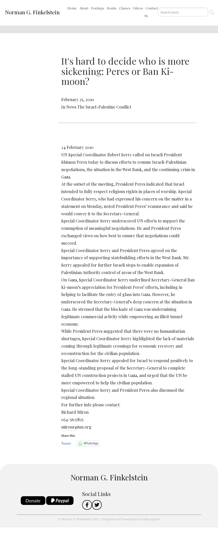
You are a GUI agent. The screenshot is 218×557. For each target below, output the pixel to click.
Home (72, 8)
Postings (97, 8)
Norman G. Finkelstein (32, 12)
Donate (33, 500)
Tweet (66, 443)
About (83, 8)
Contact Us (151, 12)
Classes (124, 8)
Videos (138, 8)
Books (112, 8)
